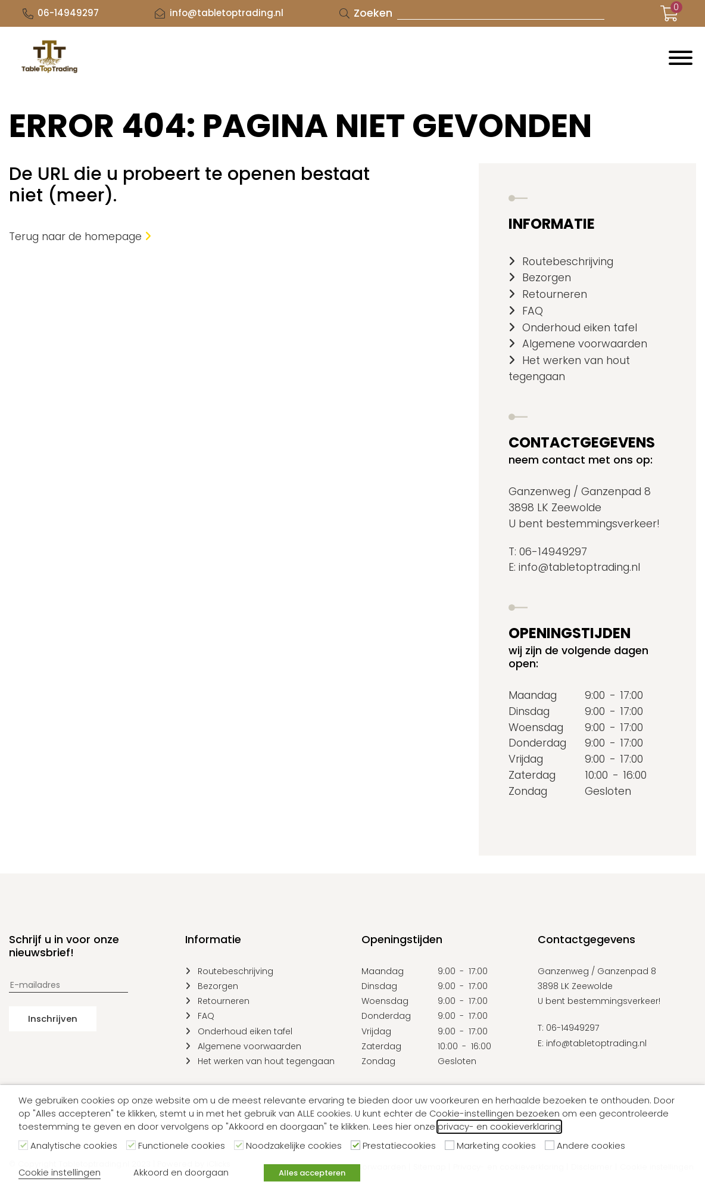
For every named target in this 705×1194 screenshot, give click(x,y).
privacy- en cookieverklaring (499, 1127)
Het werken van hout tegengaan (266, 1061)
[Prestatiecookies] (355, 1145)
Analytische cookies (73, 1146)
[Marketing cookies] (449, 1145)
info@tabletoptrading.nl (226, 13)
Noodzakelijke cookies (294, 1146)
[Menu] (680, 58)
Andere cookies (591, 1146)
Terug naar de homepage (80, 236)
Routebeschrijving (567, 261)
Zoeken (373, 12)
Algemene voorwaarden (584, 343)
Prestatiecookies (399, 1146)
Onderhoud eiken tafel (579, 327)
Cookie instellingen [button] (59, 1173)
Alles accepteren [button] (312, 1173)
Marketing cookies (496, 1146)
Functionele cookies (181, 1146)
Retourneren (554, 294)
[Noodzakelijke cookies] (239, 1145)
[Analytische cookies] (23, 1145)
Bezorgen (546, 277)
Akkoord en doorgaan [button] (181, 1173)
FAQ (532, 310)
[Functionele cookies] (131, 1145)
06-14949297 (68, 13)
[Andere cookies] (549, 1145)
